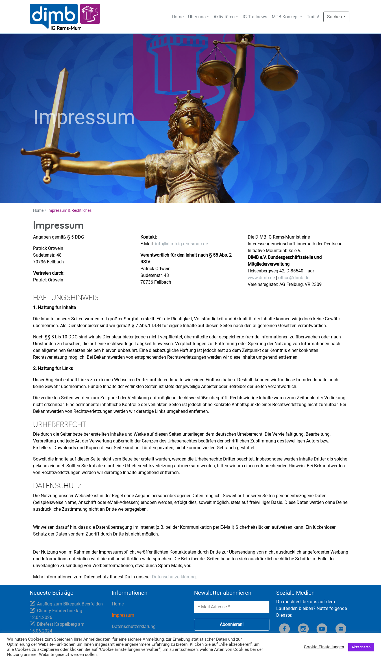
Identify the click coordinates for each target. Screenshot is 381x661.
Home (178, 16)
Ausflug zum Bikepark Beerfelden (70, 604)
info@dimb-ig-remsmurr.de (181, 243)
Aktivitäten (224, 16)
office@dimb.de (293, 277)
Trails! (313, 16)
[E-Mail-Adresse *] (231, 607)
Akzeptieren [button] (361, 647)
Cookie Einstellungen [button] (324, 646)
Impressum (123, 615)
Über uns (197, 16)
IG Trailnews (255, 16)
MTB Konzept (285, 16)
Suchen (334, 16)
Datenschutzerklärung (174, 577)
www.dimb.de (261, 277)
